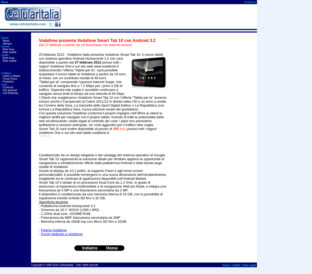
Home (4, 2)
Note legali (249, 265)
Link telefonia (10, 93)
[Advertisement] (162, 16)
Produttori (8, 81)
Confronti (8, 87)
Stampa (7, 43)
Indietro (90, 248)
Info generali (10, 90)
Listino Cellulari (11, 75)
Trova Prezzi (10, 78)
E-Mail (236, 265)
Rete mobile (9, 52)
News (6, 40)
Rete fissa (8, 49)
